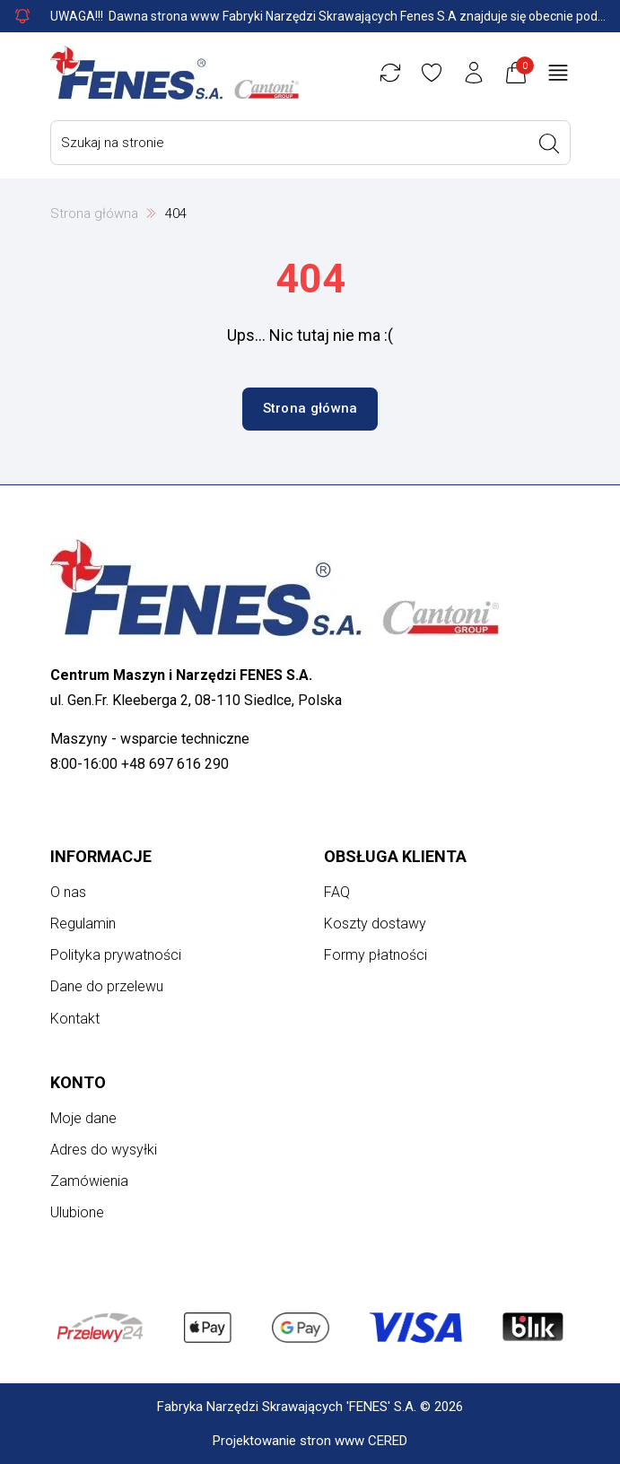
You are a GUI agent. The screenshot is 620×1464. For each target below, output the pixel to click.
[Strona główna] (175, 73)
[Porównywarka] (390, 72)
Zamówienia (89, 1181)
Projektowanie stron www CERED (310, 1441)
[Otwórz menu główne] (558, 72)
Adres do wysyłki (103, 1149)
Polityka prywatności (115, 954)
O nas (68, 892)
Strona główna (94, 213)
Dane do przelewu (106, 986)
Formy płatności (375, 954)
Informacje (101, 856)
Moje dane (83, 1118)
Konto (78, 1082)
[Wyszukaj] (549, 143)
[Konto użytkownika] (473, 72)
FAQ (337, 892)
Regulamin (83, 923)
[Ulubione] (431, 72)
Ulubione (77, 1212)
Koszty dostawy (375, 923)
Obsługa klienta (395, 856)
